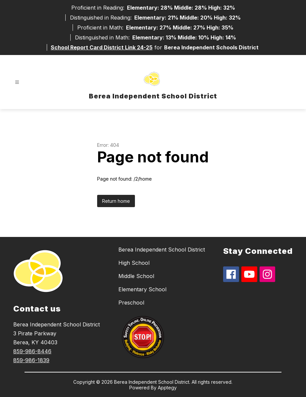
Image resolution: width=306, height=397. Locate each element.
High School (134, 262)
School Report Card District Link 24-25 (102, 47)
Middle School (136, 276)
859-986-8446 (32, 351)
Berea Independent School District (161, 249)
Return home (116, 201)
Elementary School (142, 289)
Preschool (131, 302)
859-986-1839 (31, 360)
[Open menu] (17, 82)
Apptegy (167, 387)
